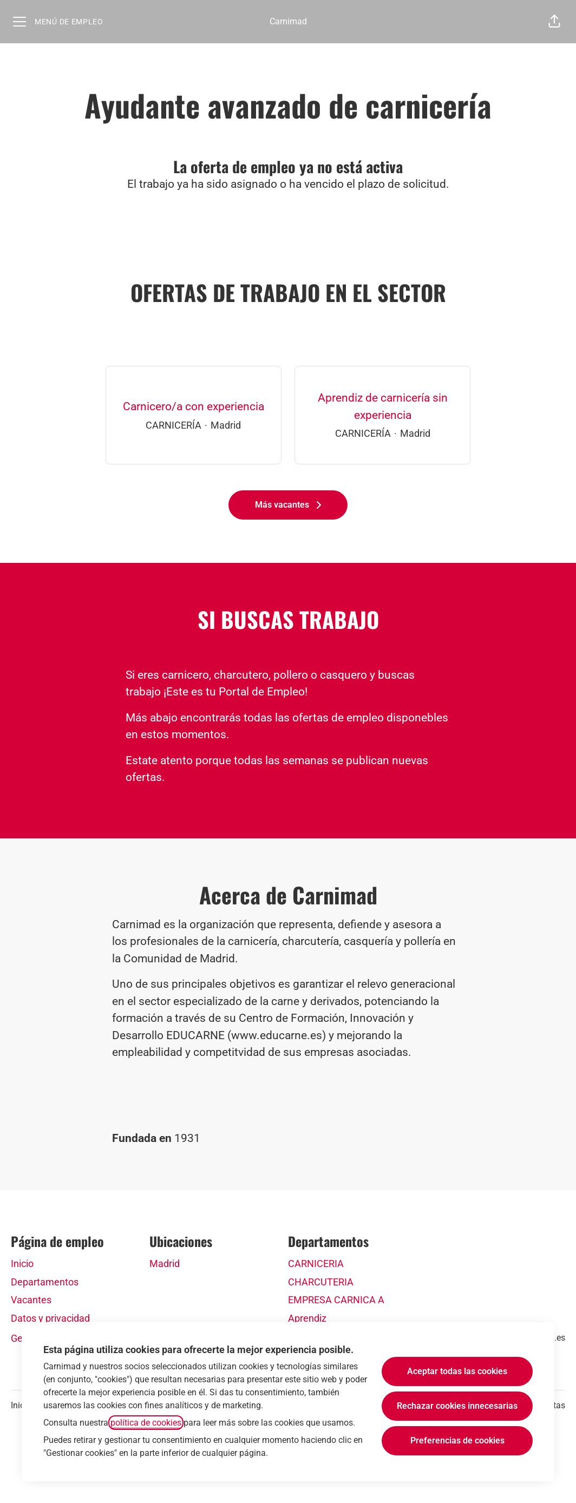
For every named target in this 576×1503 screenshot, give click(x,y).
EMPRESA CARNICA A (336, 1299)
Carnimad (288, 21)
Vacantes (31, 1299)
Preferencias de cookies (457, 1440)
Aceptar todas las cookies (457, 1371)
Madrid (164, 1263)
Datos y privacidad (50, 1318)
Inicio (22, 1263)
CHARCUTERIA (321, 1282)
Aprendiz (307, 1318)
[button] (554, 21)
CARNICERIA (316, 1263)
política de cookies (145, 1422)
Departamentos (44, 1282)
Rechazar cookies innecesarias (457, 1406)
